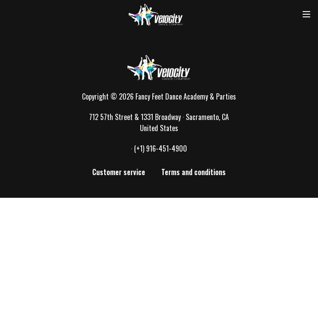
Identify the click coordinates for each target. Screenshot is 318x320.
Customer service (118, 172)
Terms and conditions (193, 172)
